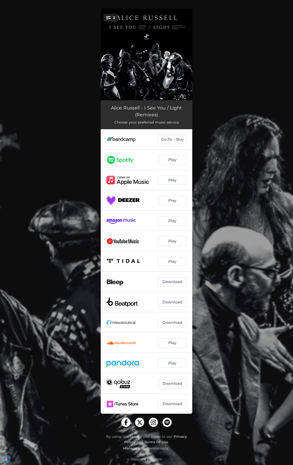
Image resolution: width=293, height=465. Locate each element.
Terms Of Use (156, 442)
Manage (130, 448)
